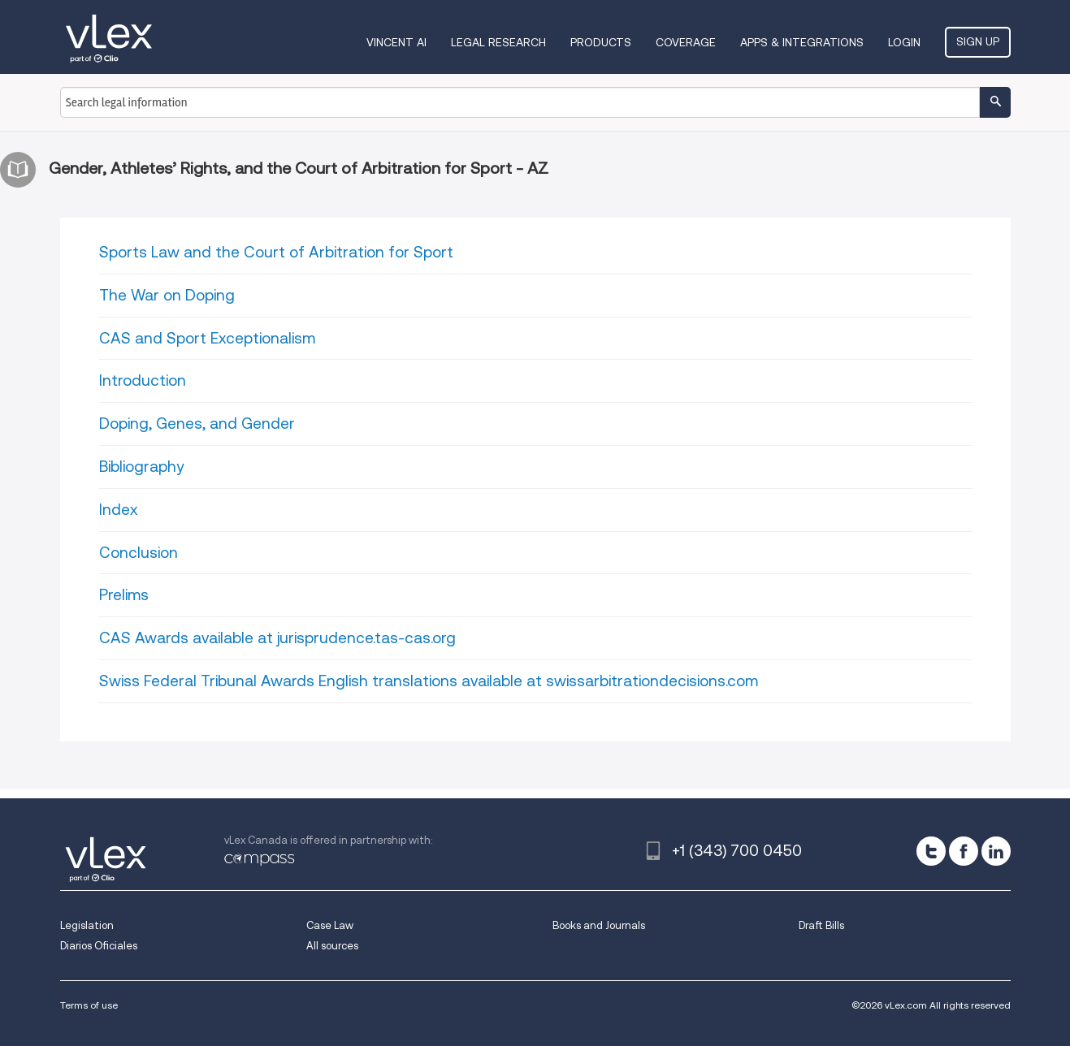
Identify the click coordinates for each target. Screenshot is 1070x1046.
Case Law (329, 925)
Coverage (686, 42)
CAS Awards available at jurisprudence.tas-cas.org (277, 637)
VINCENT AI (396, 42)
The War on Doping (167, 295)
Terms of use (89, 1005)
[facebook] (963, 851)
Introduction (142, 380)
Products (600, 42)
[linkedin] (996, 851)
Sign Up (977, 41)
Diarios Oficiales (98, 946)
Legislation (87, 925)
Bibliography (141, 466)
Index (118, 509)
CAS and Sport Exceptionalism (207, 338)
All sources (332, 946)
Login (904, 42)
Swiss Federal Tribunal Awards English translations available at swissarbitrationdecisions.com (428, 680)
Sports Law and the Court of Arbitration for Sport (276, 252)
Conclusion (138, 552)
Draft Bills (821, 925)
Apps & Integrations (802, 42)
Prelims (124, 594)
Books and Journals (598, 925)
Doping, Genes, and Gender (197, 423)
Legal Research (498, 42)
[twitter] (931, 851)
